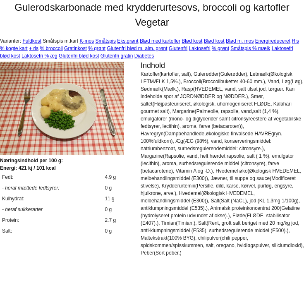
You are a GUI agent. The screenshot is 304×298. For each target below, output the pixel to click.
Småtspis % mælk (250, 48)
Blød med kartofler (160, 41)
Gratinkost (75, 48)
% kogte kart (14, 48)
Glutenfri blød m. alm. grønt (137, 48)
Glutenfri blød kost (79, 56)
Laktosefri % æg (39, 56)
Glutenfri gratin (117, 56)
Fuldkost (31, 41)
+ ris (33, 48)
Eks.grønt (127, 41)
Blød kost (192, 41)
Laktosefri (200, 48)
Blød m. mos (240, 41)
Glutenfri (178, 48)
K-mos (87, 41)
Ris (295, 41)
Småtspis (106, 41)
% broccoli (51, 48)
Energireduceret (272, 41)
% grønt (96, 48)
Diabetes (144, 56)
